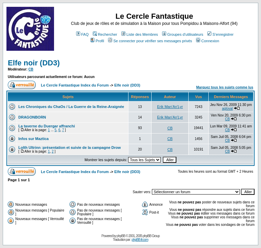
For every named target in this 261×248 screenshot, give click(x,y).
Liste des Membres (139, 34)
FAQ (82, 34)
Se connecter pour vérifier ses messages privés (150, 41)
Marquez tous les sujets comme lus (224, 87)
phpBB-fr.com (140, 240)
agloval (227, 108)
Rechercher (105, 34)
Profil (97, 41)
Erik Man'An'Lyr (170, 107)
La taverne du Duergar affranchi (46, 126)
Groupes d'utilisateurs (182, 34)
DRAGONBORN (32, 117)
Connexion (207, 41)
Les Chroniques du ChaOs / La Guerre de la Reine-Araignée (71, 107)
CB (31, 69)
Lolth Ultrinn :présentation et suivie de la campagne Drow (69, 147)
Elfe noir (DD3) (34, 63)
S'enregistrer (220, 34)
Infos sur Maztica (33, 139)
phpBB (121, 236)
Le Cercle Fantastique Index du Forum (75, 85)
